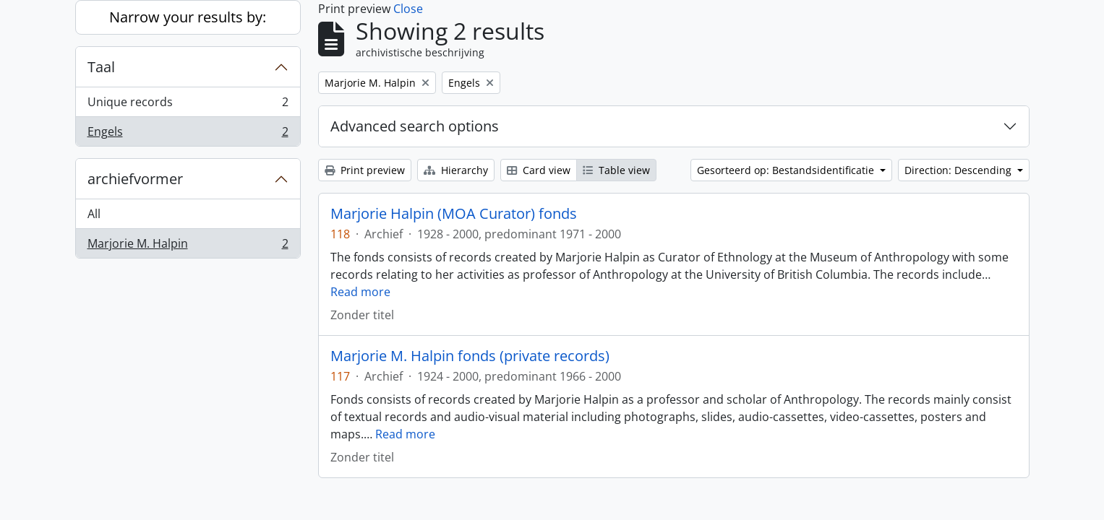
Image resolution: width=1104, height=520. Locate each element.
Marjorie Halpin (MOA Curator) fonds (453, 213)
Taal (101, 67)
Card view (538, 170)
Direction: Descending (959, 170)
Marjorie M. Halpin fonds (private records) (469, 356)
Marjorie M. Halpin (187, 246)
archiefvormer (135, 178)
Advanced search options (414, 126)
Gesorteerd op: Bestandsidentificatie (787, 170)
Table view (616, 170)
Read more (360, 292)
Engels (187, 134)
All (93, 214)
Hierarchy (456, 170)
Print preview (365, 170)
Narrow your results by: (187, 17)
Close (408, 9)
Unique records (187, 105)
